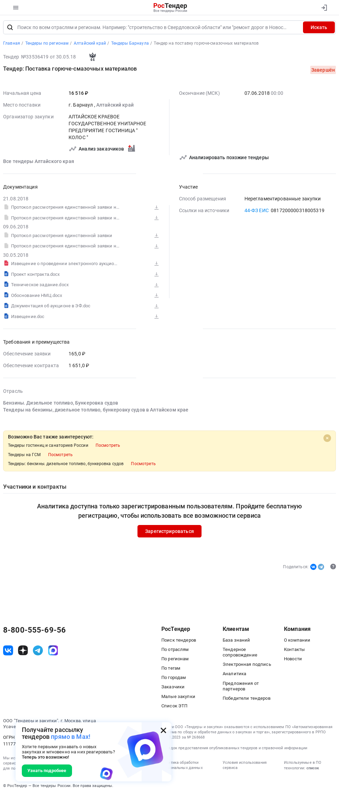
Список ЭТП (174, 706)
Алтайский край (115, 106)
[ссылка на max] (53, 651)
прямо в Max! (70, 736)
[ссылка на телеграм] (38, 651)
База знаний (236, 640)
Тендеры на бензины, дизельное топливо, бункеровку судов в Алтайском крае (95, 411)
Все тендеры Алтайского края (38, 162)
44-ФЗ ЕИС (256, 211)
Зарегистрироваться (169, 532)
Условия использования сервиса (245, 766)
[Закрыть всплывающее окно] (163, 730)
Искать (319, 28)
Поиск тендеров (178, 640)
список (312, 769)
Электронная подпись (247, 665)
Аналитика (234, 674)
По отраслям (175, 650)
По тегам (170, 669)
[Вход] (324, 7)
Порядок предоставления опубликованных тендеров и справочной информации (234, 748)
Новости (293, 659)
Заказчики (173, 687)
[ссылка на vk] (8, 651)
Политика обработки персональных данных (182, 766)
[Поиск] (10, 28)
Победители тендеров (246, 699)
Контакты (294, 650)
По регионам (175, 659)
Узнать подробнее (46, 770)
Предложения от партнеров (241, 686)
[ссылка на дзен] (23, 651)
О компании (297, 640)
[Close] (327, 439)
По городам (173, 678)
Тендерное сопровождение (240, 653)
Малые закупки (178, 697)
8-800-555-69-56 (34, 631)
